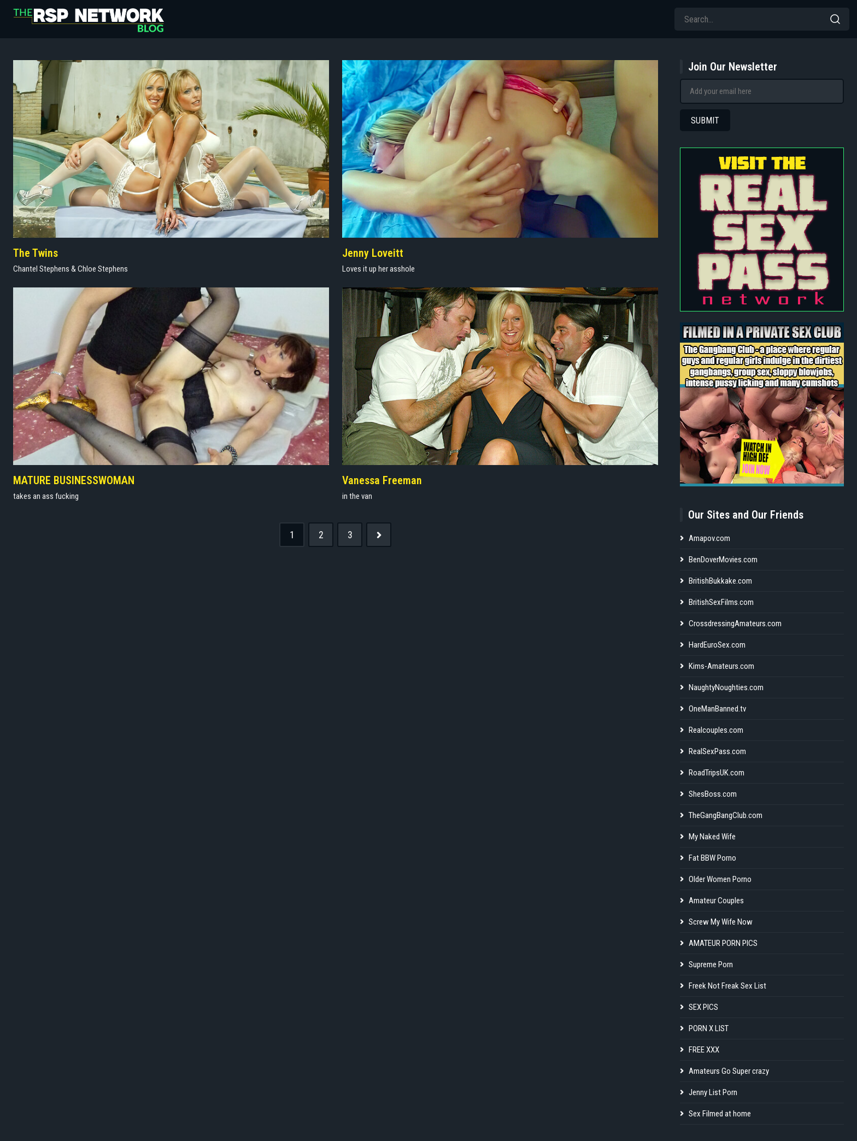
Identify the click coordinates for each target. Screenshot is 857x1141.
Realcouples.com (716, 730)
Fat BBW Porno (712, 858)
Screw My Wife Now (721, 922)
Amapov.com (709, 538)
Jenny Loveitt (372, 253)
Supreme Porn (711, 964)
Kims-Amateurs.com (721, 666)
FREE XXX (704, 1050)
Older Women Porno (720, 879)
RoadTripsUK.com (716, 773)
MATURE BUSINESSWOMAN (73, 480)
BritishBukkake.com (720, 581)
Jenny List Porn (713, 1092)
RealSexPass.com (717, 751)
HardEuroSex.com (717, 645)
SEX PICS (703, 1007)
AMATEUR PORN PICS (723, 943)
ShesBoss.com (713, 794)
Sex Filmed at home (720, 1114)
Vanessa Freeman (382, 480)
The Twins (35, 253)
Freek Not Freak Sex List (727, 986)
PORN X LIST (709, 1028)
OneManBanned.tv (717, 709)
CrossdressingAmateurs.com (735, 623)
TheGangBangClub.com (725, 815)
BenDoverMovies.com (723, 559)
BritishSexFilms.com (721, 602)
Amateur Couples (716, 900)
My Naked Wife (712, 837)
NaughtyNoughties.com (726, 687)
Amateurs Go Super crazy (729, 1071)
